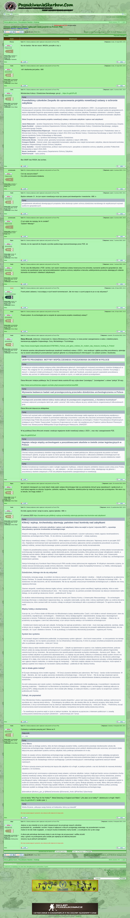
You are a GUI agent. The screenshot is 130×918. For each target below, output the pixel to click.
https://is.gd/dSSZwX (28, 435)
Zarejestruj (14, 14)
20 (115, 32)
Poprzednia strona (99, 32)
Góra (5, 62)
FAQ (124, 14)
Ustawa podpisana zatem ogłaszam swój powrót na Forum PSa (33, 27)
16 (108, 32)
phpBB (57, 915)
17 (109, 32)
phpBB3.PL (79, 916)
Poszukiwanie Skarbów (25, 22)
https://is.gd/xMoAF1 (28, 800)
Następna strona (121, 32)
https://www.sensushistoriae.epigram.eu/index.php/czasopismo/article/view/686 (49, 385)
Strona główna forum (10, 22)
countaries (20, 28)
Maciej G (13, 28)
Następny (123, 35)
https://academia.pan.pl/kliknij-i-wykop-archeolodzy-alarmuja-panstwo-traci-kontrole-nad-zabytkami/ (70, 515)
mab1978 (25, 28)
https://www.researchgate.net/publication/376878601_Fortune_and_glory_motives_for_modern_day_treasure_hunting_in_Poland (67, 346)
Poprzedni (117, 35)
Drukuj (6, 35)
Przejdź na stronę (89, 32)
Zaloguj (7, 14)
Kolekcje (36, 22)
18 (111, 32)
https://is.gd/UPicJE (70, 93)
